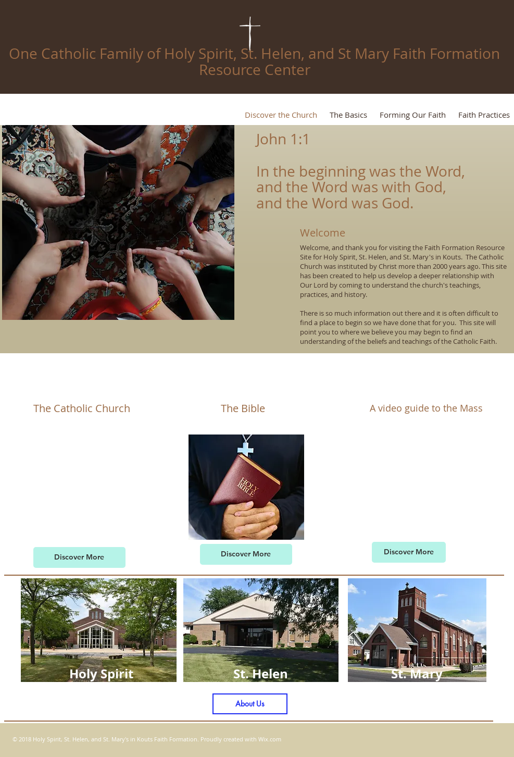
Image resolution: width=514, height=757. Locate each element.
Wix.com (269, 739)
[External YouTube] (81, 486)
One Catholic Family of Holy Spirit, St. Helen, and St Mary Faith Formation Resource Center (254, 61)
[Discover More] (79, 557)
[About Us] (249, 703)
